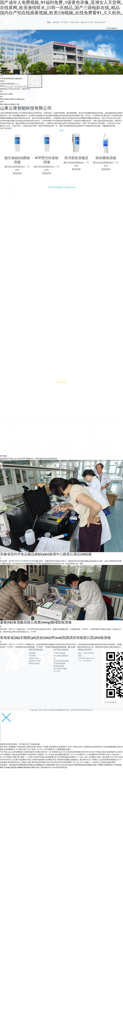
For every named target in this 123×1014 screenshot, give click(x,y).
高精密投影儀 (78, 765)
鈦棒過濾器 (88, 765)
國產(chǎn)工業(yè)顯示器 (41, 767)
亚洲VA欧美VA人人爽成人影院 (19, 762)
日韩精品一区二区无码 (45, 754)
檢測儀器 (55, 22)
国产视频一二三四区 (25, 757)
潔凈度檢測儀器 (60, 663)
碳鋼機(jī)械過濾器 (24, 767)
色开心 (108, 754)
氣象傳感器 (50, 765)
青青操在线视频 (63, 760)
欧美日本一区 (46, 752)
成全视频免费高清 (62, 754)
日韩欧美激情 (28, 752)
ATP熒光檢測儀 (59, 653)
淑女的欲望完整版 (73, 752)
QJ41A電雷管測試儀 (59, 767)
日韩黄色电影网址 (38, 760)
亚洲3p (37, 752)
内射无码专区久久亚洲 (8, 760)
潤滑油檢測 (13, 765)
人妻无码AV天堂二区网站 (87, 760)
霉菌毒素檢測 (23, 765)
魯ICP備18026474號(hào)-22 (82, 710)
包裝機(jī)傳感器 (10, 767)
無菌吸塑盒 (108, 765)
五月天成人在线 (116, 757)
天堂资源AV (31, 754)
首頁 (49, 22)
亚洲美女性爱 (11, 757)
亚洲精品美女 (51, 760)
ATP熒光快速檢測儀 (61, 661)
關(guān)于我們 (87, 22)
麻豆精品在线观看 (39, 762)
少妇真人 (86, 762)
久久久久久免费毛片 (77, 754)
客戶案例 (64, 22)
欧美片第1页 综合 (87, 752)
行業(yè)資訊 (74, 22)
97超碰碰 (21, 760)
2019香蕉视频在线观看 (66, 757)
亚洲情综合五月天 (59, 752)
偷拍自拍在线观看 (19, 754)
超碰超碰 (73, 760)
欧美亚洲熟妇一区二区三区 (72, 762)
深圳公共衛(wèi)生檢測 (64, 765)
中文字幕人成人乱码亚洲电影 (11, 752)
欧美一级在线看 (103, 757)
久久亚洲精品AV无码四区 (95, 754)
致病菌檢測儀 (59, 666)
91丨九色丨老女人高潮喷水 (86, 757)
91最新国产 (7, 754)
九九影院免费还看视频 (106, 760)
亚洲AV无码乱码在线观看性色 (45, 757)
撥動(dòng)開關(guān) (37, 765)
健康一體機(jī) (98, 765)
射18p (28, 760)
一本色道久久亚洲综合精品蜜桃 (103, 762)
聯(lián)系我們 (100, 22)
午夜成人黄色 (100, 752)
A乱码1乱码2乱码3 (53, 762)
